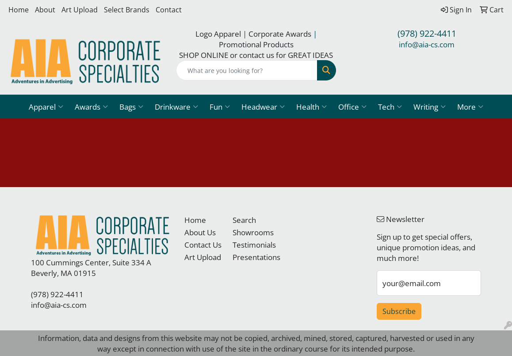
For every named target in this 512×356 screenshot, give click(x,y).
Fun (220, 106)
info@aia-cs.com (427, 44)
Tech (390, 106)
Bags (131, 106)
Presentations (251, 257)
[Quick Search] (246, 70)
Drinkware (176, 106)
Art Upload (79, 10)
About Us (200, 232)
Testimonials (251, 244)
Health (311, 106)
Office (352, 106)
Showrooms (251, 232)
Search (244, 219)
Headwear (263, 106)
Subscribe (399, 311)
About (45, 10)
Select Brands (126, 10)
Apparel (46, 106)
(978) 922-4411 (426, 33)
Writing (429, 106)
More (470, 106)
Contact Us (203, 244)
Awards (91, 106)
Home (18, 10)
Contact (169, 10)
